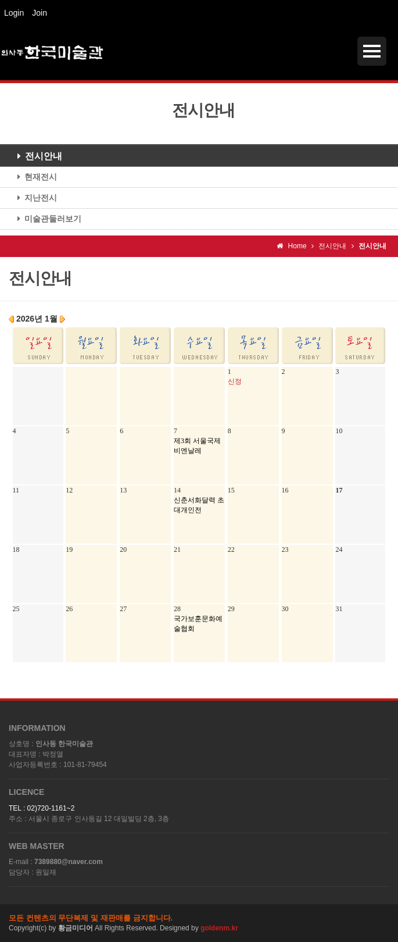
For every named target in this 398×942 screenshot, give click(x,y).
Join (39, 12)
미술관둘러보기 (45, 218)
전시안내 (35, 156)
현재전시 (33, 176)
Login (14, 12)
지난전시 (33, 197)
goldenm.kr (219, 928)
